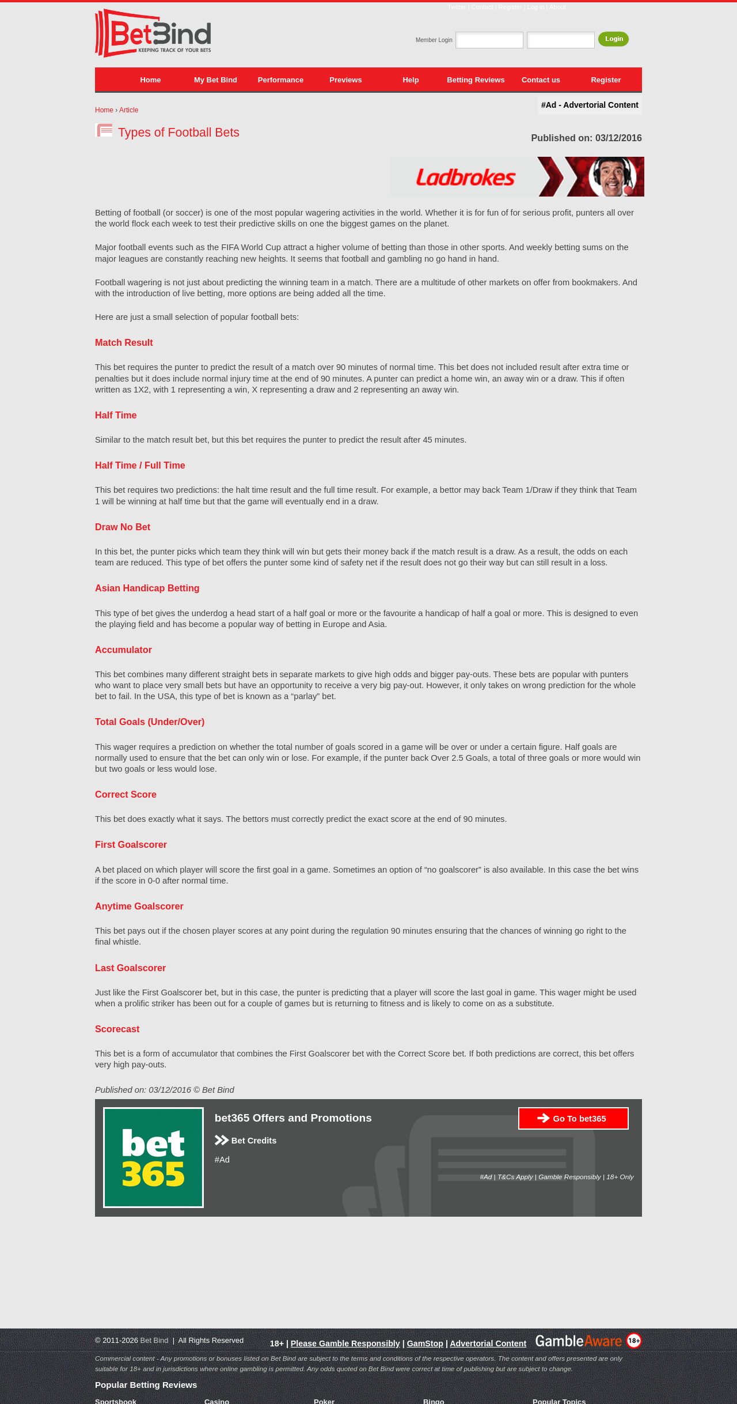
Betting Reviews (475, 80)
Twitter (456, 6)
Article (128, 110)
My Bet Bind (215, 80)
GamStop (425, 1343)
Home (150, 80)
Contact (482, 6)
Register (510, 6)
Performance (280, 80)
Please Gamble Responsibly (345, 1343)
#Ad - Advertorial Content (590, 105)
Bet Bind (154, 1340)
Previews (345, 80)
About (557, 6)
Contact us (541, 80)
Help (410, 80)
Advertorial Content (488, 1343)
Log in (536, 6)
